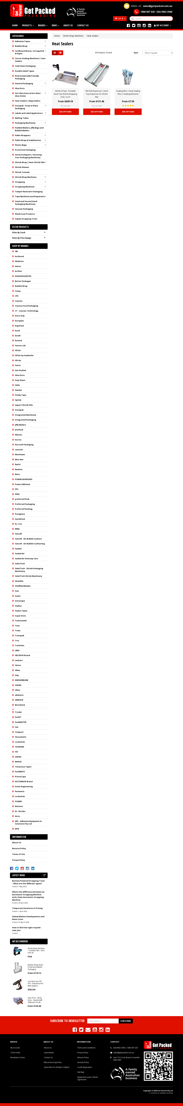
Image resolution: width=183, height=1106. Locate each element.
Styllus (18, 606)
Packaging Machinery (25, 123)
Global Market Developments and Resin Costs (28, 917)
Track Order (15, 1052)
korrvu (18, 439)
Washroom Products (25, 214)
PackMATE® (20, 722)
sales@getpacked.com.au (123, 1052)
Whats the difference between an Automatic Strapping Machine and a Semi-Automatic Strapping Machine (28, 896)
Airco (17, 816)
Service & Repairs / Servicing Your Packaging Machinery (28, 156)
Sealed (18, 548)
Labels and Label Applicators (29, 113)
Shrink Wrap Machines (25, 177)
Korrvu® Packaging (24, 444)
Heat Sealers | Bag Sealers (27, 100)
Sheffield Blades (22, 586)
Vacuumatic (20, 737)
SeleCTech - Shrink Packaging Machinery (29, 569)
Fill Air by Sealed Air (24, 355)
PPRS (17, 494)
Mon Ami (19, 459)
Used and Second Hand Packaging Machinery (26, 202)
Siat (17, 591)
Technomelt (21, 620)
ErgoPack (19, 325)
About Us (68, 25)
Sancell (18, 533)
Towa (17, 630)
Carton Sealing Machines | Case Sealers (30, 59)
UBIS (17, 650)
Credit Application (84, 1067)
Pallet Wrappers (22, 135)
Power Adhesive (22, 484)
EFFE (17, 828)
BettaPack (20, 705)
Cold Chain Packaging (25, 66)
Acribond (19, 256)
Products (28, 25)
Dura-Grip (20, 315)
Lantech (19, 449)
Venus (18, 665)
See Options (65, 111)
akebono (19, 695)
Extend (18, 340)
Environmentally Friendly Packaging (27, 77)
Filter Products (20, 227)
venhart (19, 660)
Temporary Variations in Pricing (27, 908)
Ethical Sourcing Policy (53, 1062)
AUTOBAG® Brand (24, 781)
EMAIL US (148, 6)
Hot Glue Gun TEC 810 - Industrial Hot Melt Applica (35, 983)
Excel (17, 330)
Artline (18, 271)
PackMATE (20, 771)
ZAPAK (18, 685)
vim (16, 727)
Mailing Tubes (22, 118)
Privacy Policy (18, 860)
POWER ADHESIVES (23, 479)
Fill (16, 751)
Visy (17, 675)
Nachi (17, 464)
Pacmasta (19, 791)
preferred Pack (22, 499)
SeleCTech (20, 563)
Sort (136, 52)
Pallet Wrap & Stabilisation (28, 140)
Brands (42, 25)
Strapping (20, 182)
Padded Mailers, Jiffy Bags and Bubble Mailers (29, 129)
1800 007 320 (132, 1048)
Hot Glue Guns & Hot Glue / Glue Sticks (28, 94)
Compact (19, 732)
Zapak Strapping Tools (26, 218)
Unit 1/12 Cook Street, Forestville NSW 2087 (126, 1058)
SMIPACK (19, 700)
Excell (17, 335)
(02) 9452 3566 (119, 1048)
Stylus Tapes (21, 610)
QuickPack (20, 519)
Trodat (18, 712)
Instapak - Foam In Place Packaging (26, 107)
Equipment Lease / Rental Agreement (87, 1078)
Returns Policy (19, 848)
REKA (17, 529)
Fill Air (18, 350)
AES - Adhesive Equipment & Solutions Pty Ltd (28, 822)
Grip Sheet (20, 380)
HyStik (18, 400)
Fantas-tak (20, 345)
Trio (17, 640)
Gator (18, 365)
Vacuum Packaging (24, 209)
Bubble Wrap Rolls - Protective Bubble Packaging (36, 967)
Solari (18, 596)
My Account (15, 1048)
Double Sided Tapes (24, 71)
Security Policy (83, 1062)
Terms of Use (18, 854)
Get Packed (20, 370)
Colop (18, 291)
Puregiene (20, 514)
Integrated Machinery (25, 415)
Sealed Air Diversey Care (26, 558)
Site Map (80, 1072)
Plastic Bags (21, 145)
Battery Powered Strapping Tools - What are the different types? (28, 882)
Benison (19, 806)
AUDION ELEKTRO (23, 276)
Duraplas (19, 320)
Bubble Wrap (21, 46)
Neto (17, 474)
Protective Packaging (25, 150)
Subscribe (125, 1021)
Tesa (17, 625)
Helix (17, 385)
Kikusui (18, 434)
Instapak (19, 410)
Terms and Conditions (86, 1048)
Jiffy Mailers (20, 424)
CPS (16, 296)
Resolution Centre (17, 1057)
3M (16, 251)
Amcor (18, 266)
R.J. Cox (18, 524)
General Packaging (24, 83)
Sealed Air (20, 553)
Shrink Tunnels (22, 172)
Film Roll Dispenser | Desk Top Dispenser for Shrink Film (96, 94)
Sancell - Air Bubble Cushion (28, 538)
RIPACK (18, 761)
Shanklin (19, 581)
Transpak (19, 635)
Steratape (20, 601)
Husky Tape (20, 395)
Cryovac (18, 301)
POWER (18, 801)
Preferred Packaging (25, 504)
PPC (16, 489)
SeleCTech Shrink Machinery (28, 576)
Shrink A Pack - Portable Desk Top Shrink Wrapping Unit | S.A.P (65, 94)
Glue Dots (20, 88)
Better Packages (23, 281)
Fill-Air (18, 360)
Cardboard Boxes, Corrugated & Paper (29, 52)
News (55, 25)
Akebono (19, 261)
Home (15, 25)
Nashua (18, 469)
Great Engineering (24, 786)
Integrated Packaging (25, 419)
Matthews (20, 454)
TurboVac (19, 645)
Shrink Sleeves (22, 167)
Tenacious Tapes (23, 766)
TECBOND (19, 746)
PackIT (18, 717)
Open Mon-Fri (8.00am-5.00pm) (56, 1067)
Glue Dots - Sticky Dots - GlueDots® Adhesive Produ (35, 1000)
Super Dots (20, 615)
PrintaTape (20, 776)
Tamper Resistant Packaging (29, 191)
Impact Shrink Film (24, 405)
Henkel (18, 390)
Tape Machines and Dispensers (30, 196)
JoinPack (19, 429)
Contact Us (83, 25)
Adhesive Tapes (22, 41)
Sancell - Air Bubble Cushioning (30, 543)
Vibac (17, 670)
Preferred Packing (23, 509)
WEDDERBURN (21, 680)
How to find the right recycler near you (26, 929)
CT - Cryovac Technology (26, 311)
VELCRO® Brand (22, 655)
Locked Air (20, 742)
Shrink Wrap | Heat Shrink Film (30, 162)
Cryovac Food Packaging (26, 305)
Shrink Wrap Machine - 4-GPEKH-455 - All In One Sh (36, 950)
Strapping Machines (24, 186)
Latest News (49, 1052)
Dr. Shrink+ (20, 811)
